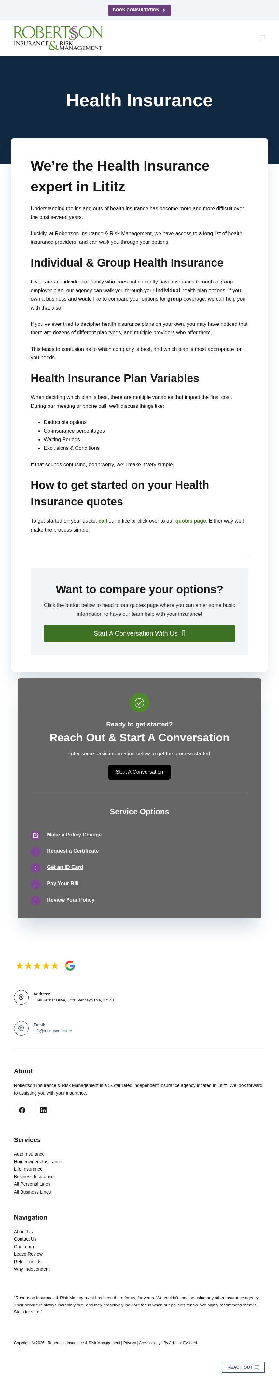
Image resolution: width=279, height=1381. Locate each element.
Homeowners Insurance (38, 1161)
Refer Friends (28, 1261)
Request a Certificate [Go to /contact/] (73, 851)
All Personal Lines (32, 1184)
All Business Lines (32, 1192)
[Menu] (262, 38)
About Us (23, 1231)
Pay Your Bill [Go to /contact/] (62, 883)
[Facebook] (22, 1110)
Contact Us (25, 1239)
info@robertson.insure (53, 1031)
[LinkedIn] (43, 1110)
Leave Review (28, 1254)
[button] (139, 633)
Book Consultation (139, 10)
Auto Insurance (29, 1154)
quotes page (190, 521)
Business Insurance (34, 1176)
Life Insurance (28, 1169)
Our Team (24, 1246)
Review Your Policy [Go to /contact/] (70, 900)
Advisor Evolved (183, 1343)
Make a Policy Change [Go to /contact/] (74, 834)
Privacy (129, 1343)
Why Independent (32, 1269)
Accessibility (149, 1343)
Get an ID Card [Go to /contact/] (65, 867)
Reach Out (243, 1367)
